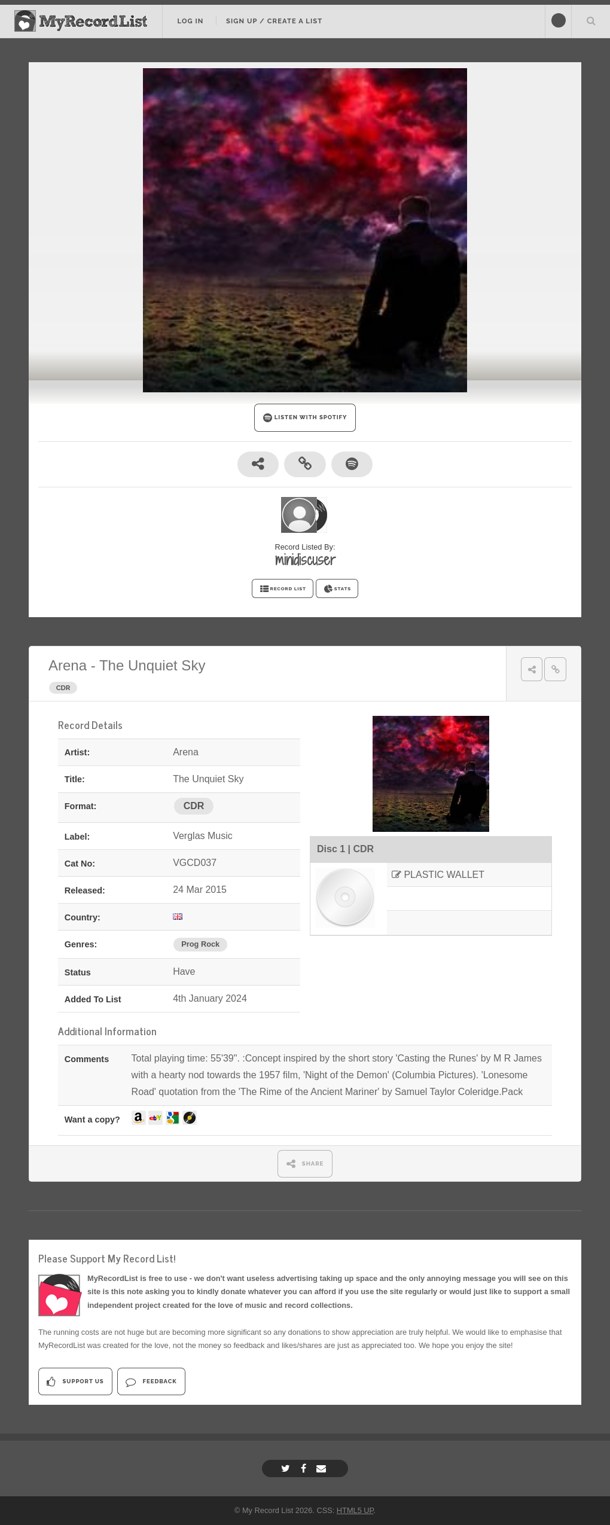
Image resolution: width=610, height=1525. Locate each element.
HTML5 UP (355, 1510)
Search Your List (591, 20)
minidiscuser (305, 559)
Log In (190, 21)
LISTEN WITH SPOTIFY (305, 418)
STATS (337, 589)
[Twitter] (287, 1468)
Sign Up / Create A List (274, 21)
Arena (67, 665)
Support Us (75, 1382)
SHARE (305, 1163)
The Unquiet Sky (152, 665)
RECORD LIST (282, 589)
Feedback (151, 1382)
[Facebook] (305, 1468)
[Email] (322, 1468)
